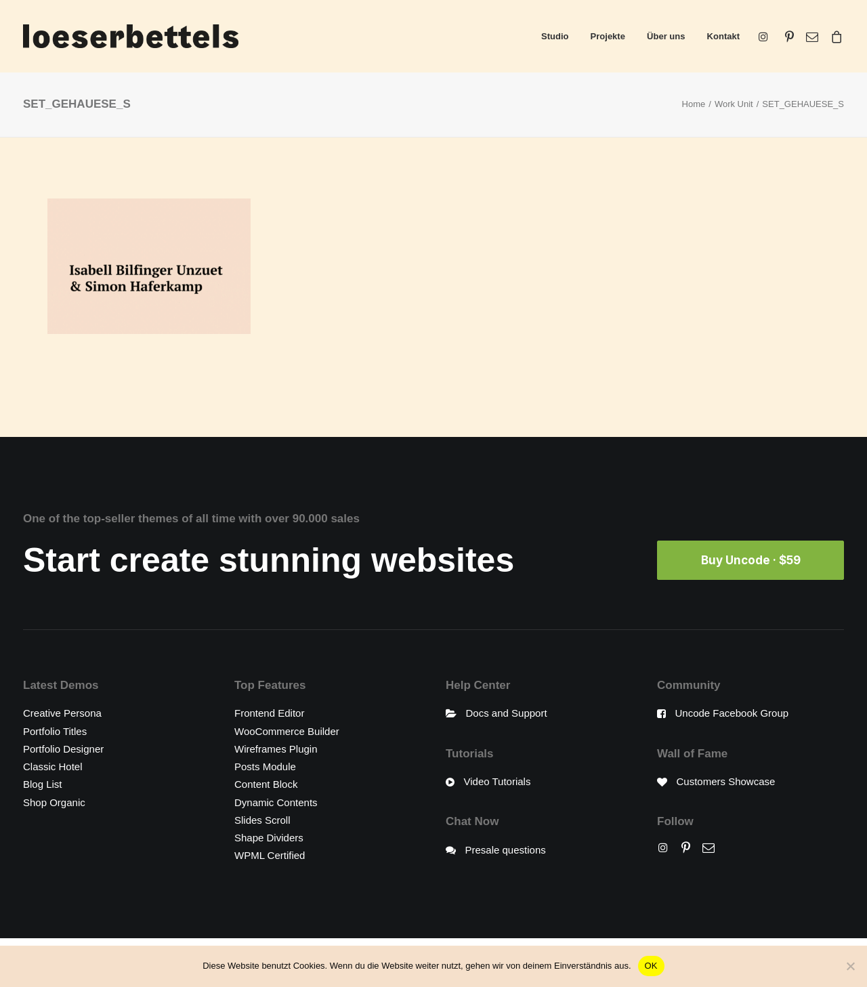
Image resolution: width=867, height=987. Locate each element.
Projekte (608, 36)
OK (651, 966)
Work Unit (734, 104)
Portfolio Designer (63, 748)
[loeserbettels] (130, 36)
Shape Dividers (268, 837)
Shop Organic (54, 801)
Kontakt (723, 36)
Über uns (666, 36)
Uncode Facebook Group (732, 713)
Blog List (42, 784)
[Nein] (850, 966)
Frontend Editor (269, 713)
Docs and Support (506, 713)
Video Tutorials (497, 781)
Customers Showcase (726, 781)
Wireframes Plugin (276, 748)
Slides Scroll (262, 819)
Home (694, 104)
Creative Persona (62, 713)
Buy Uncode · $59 (751, 560)
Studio (554, 36)
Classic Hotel (53, 766)
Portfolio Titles (55, 730)
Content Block (265, 784)
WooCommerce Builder (286, 730)
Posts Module (265, 766)
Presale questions (505, 849)
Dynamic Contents (276, 801)
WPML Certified (269, 855)
